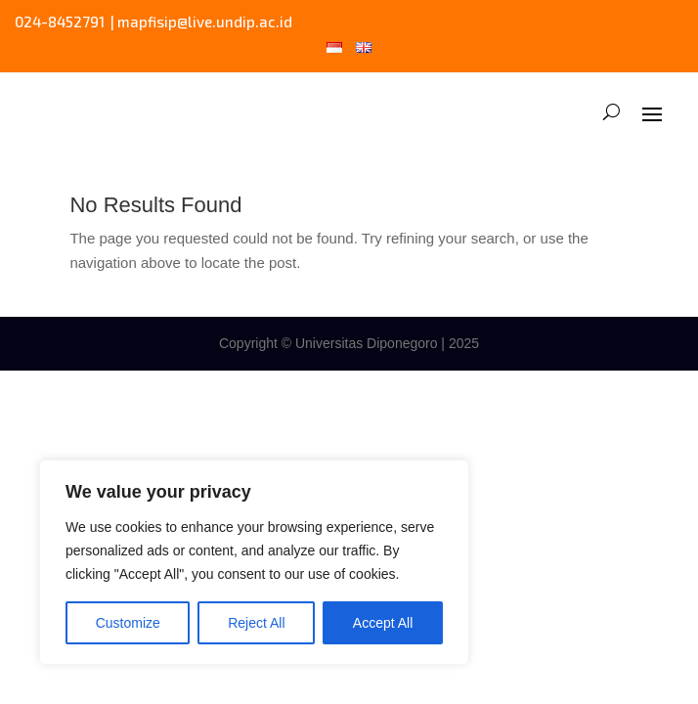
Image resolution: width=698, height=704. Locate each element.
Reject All (256, 623)
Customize (128, 623)
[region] (254, 562)
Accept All (383, 623)
